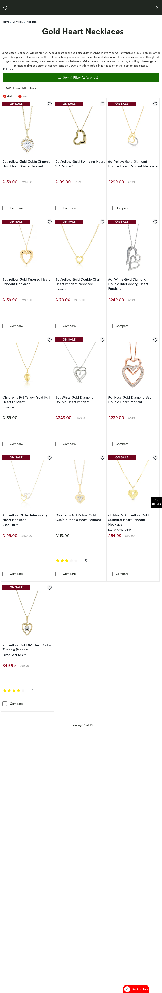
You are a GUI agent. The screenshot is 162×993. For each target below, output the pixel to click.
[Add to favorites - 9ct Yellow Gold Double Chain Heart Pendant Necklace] (102, 221)
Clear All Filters (25, 88)
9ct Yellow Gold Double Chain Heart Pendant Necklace (78, 281)
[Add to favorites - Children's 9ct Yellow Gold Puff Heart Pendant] (49, 339)
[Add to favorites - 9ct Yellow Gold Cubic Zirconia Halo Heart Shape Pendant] (49, 103)
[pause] (5, 8)
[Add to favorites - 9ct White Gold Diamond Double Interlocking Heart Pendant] (155, 221)
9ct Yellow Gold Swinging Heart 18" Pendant (80, 163)
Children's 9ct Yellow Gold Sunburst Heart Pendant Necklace (128, 519)
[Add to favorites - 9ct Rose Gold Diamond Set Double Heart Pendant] (155, 339)
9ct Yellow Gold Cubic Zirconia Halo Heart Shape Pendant (26, 163)
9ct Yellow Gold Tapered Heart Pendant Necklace (26, 281)
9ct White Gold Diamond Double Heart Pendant (74, 399)
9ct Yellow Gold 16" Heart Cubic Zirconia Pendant (27, 647)
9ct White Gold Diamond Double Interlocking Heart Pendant (128, 284)
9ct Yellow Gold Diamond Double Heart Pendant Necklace (133, 163)
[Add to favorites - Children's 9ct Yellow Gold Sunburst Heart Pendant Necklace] (155, 457)
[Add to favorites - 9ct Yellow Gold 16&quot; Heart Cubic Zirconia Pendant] (49, 587)
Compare (16, 208)
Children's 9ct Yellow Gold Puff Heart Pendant (26, 399)
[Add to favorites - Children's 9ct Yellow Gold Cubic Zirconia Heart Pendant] (102, 457)
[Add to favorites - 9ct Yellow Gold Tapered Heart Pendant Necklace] (49, 221)
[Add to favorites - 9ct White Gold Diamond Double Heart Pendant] (102, 339)
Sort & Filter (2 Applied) (78, 78)
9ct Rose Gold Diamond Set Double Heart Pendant (129, 399)
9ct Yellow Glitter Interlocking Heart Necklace (25, 517)
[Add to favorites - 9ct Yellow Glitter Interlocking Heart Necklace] (49, 457)
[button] (156, 8)
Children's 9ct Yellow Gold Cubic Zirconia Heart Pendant (78, 517)
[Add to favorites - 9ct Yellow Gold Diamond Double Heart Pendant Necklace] (155, 103)
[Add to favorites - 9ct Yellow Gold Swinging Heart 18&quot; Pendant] (102, 103)
